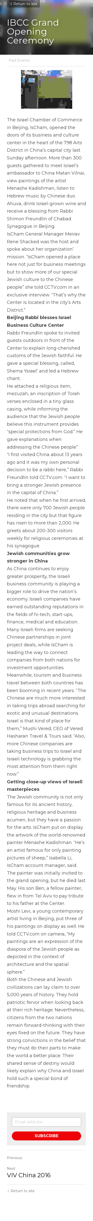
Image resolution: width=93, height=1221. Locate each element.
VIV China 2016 (28, 1175)
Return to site (23, 3)
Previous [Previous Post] (14, 1158)
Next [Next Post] (11, 1168)
